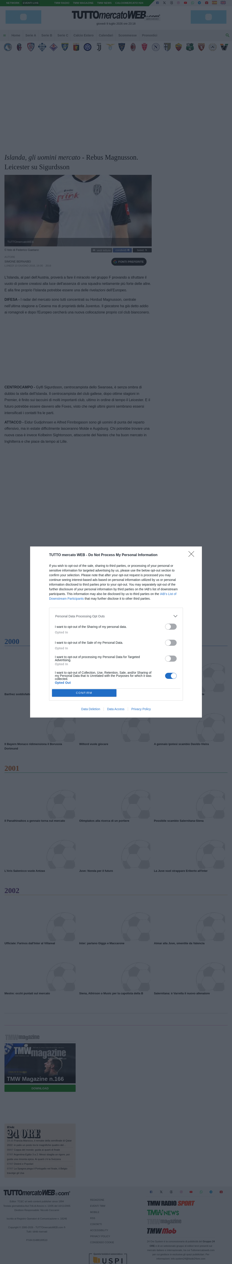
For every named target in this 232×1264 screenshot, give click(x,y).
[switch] (171, 627)
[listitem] (116, 616)
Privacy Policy (141, 709)
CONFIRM (84, 692)
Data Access (115, 709)
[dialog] (116, 632)
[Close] (192, 555)
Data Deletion (90, 709)
